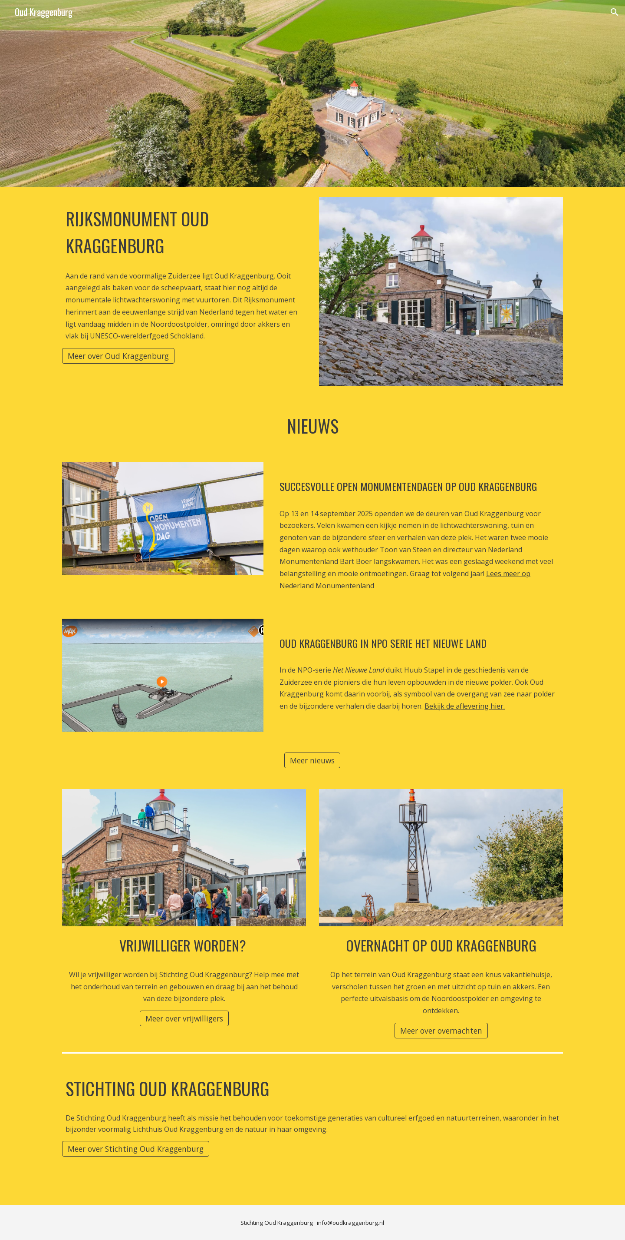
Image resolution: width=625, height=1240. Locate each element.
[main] (184, 230)
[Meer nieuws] (312, 760)
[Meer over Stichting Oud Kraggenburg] (135, 1149)
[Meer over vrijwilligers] (184, 1018)
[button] (614, 12)
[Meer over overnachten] (441, 1030)
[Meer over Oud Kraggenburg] (118, 356)
